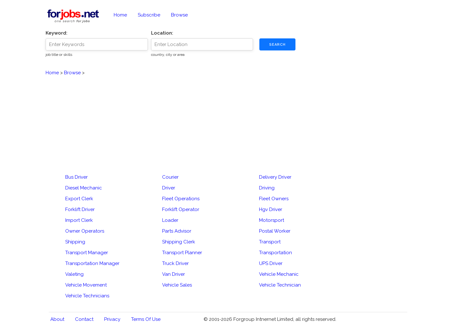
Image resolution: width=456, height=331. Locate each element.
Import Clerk (79, 220)
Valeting (74, 274)
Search (277, 45)
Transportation (275, 252)
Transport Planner (182, 252)
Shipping (75, 242)
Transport (270, 242)
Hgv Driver (270, 209)
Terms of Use (146, 319)
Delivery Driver (275, 177)
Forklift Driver (80, 209)
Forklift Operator (180, 209)
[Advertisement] (228, 120)
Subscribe (149, 15)
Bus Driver (76, 177)
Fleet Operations (181, 199)
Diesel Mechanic (83, 188)
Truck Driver (175, 263)
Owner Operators (84, 231)
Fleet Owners (273, 199)
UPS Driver (270, 263)
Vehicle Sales (177, 285)
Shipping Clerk (178, 242)
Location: (162, 33)
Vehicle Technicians (87, 296)
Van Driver (173, 274)
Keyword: (56, 33)
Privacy (112, 319)
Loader (170, 220)
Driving (267, 188)
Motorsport (271, 220)
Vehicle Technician (280, 285)
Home (120, 15)
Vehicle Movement (86, 285)
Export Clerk (79, 199)
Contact (84, 319)
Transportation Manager (92, 263)
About (57, 319)
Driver (168, 188)
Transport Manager (86, 252)
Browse (179, 15)
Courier (170, 177)
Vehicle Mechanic (279, 274)
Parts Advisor (176, 231)
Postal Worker (274, 231)
